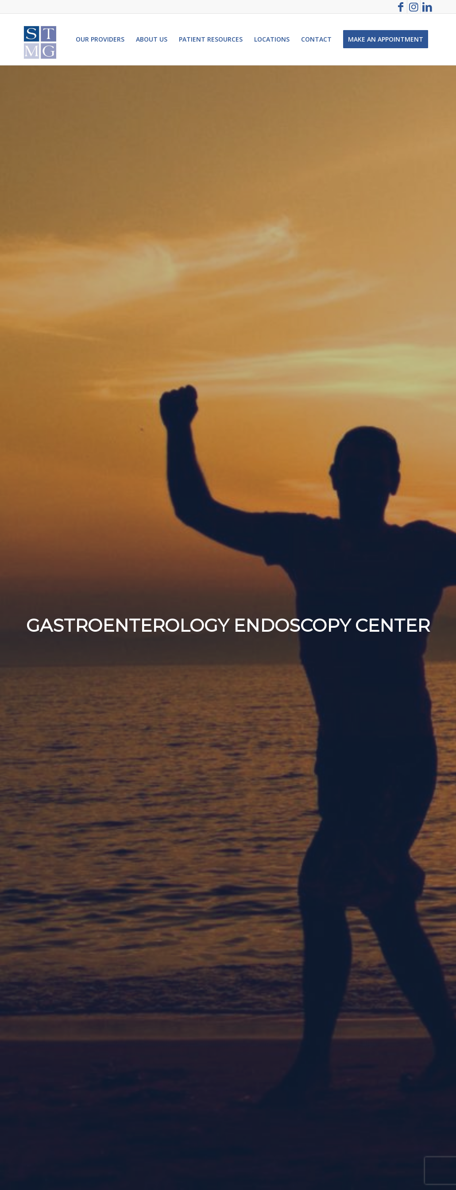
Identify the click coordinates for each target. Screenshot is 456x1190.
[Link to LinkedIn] (427, 6)
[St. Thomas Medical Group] (40, 39)
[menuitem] (100, 39)
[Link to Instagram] (413, 6)
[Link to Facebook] (400, 6)
